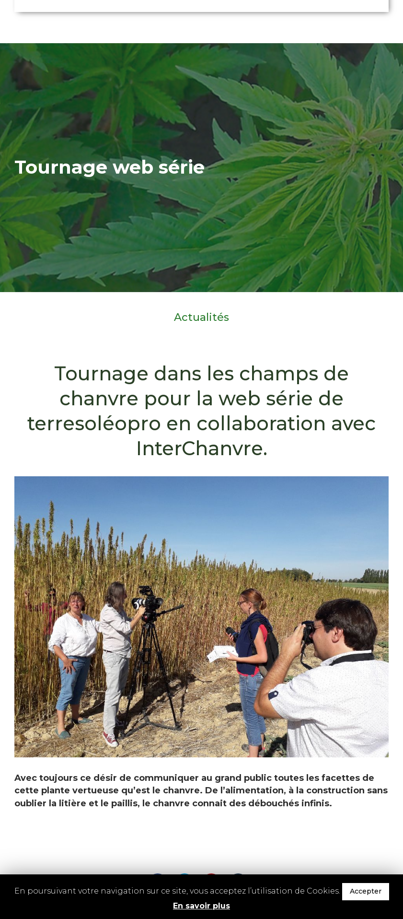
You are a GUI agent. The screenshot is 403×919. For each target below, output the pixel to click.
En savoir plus (201, 905)
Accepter (365, 891)
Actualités (201, 317)
